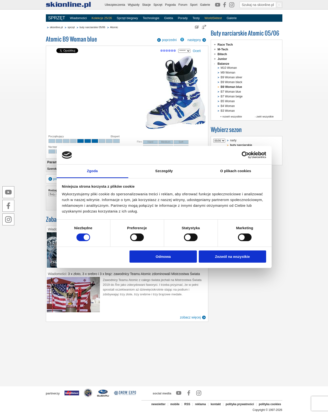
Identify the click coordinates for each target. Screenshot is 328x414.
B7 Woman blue (231, 91)
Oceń (197, 51)
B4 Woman (228, 106)
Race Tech (225, 44)
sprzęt (71, 27)
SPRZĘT (56, 18)
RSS (187, 404)
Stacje (146, 4)
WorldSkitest (213, 18)
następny (194, 40)
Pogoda (170, 4)
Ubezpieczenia (115, 4)
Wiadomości (78, 18)
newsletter (158, 404)
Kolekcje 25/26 (101, 18)
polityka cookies (270, 404)
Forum (183, 4)
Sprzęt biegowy (127, 18)
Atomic (114, 27)
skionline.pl (56, 27)
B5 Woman (228, 101)
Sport (193, 4)
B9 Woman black (231, 82)
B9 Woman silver (231, 77)
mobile (175, 404)
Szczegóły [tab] (164, 171)
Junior (222, 59)
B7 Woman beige (232, 96)
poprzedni (169, 40)
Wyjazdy (134, 4)
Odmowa (163, 257)
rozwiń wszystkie (232, 116)
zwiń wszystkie (265, 116)
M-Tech (223, 49)
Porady (183, 18)
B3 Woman (228, 110)
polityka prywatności (240, 404)
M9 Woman (228, 72)
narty (233, 140)
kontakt (216, 404)
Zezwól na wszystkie (232, 257)
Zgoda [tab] (92, 171)
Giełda (168, 18)
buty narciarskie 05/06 (92, 27)
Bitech (222, 54)
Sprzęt (157, 4)
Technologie (151, 18)
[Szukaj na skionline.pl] (279, 5)
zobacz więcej (190, 317)
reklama (200, 404)
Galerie (205, 4)
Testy (196, 18)
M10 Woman (229, 67)
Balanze (223, 63)
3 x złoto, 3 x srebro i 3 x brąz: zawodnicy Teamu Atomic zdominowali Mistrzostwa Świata (134, 274)
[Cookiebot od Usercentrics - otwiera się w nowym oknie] (245, 155)
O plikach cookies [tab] (235, 171)
